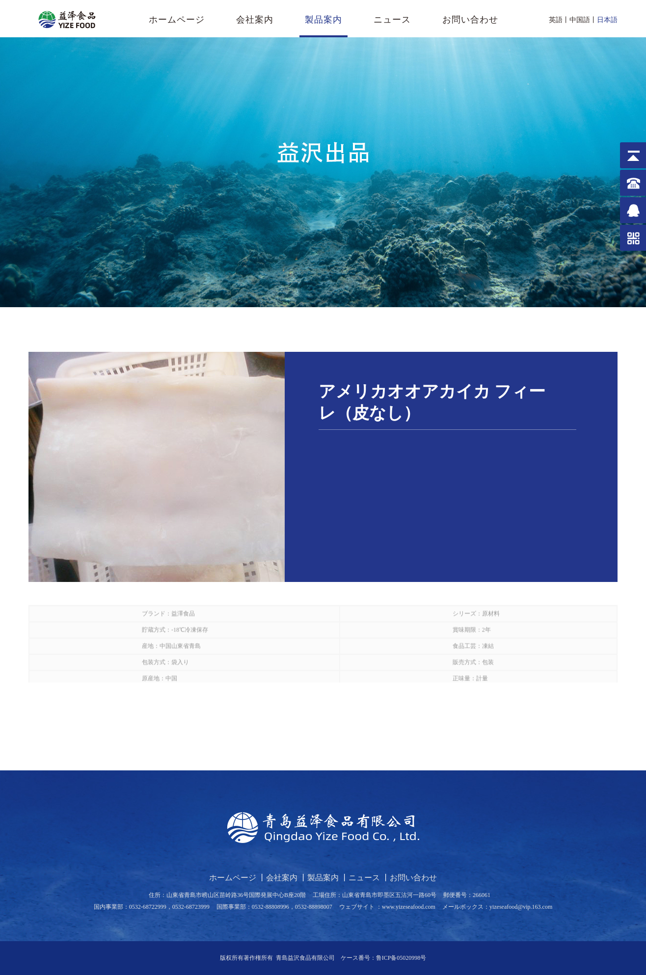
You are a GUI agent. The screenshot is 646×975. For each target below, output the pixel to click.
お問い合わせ (470, 20)
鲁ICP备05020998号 (401, 957)
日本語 (607, 20)
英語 (556, 20)
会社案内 (254, 20)
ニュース (392, 20)
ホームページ (177, 20)
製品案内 (323, 20)
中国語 (579, 20)
